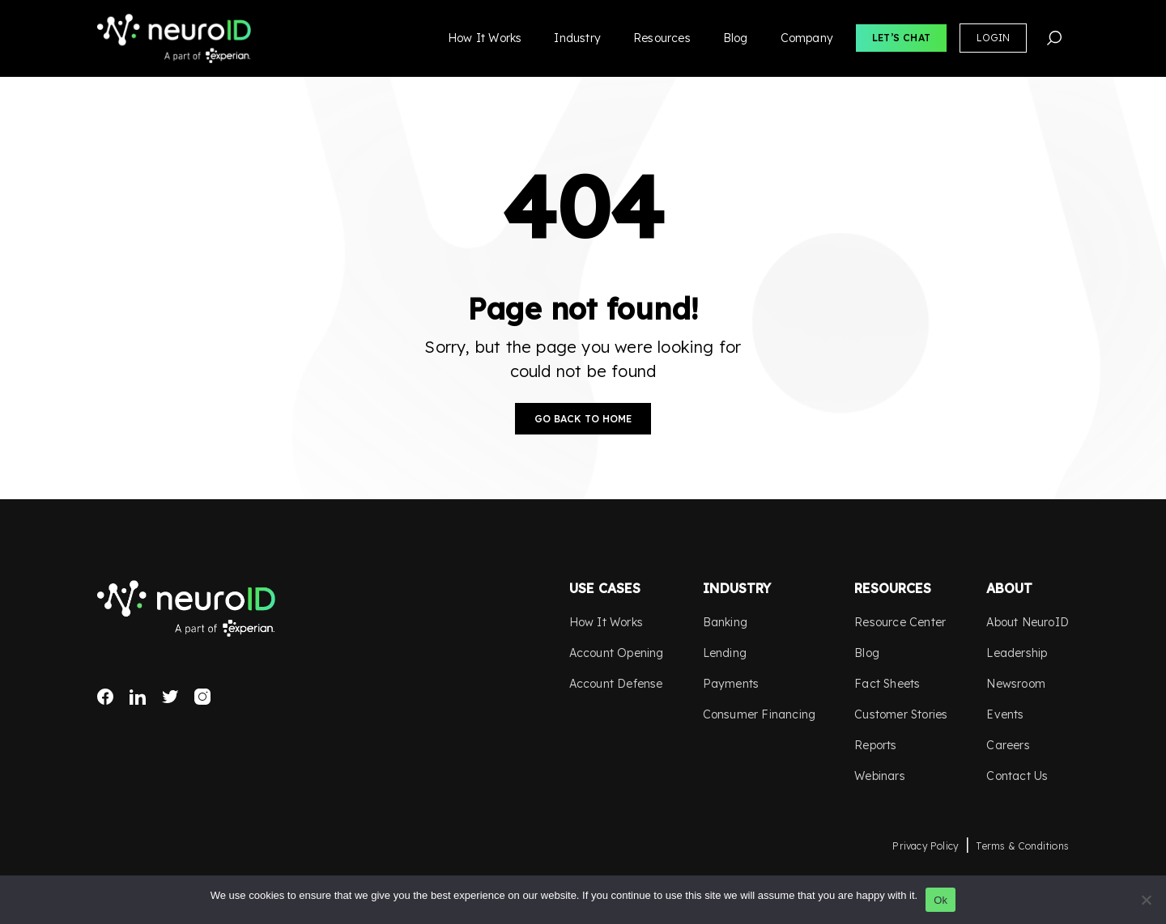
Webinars (879, 776)
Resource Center (900, 622)
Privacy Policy (925, 846)
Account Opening (616, 653)
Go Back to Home (583, 419)
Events (1004, 714)
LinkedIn (138, 697)
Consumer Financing (759, 714)
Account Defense (616, 683)
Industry (577, 38)
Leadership (1016, 653)
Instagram (202, 697)
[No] (1146, 900)
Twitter (170, 697)
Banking (725, 622)
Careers (1007, 745)
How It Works (484, 38)
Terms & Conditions (1022, 846)
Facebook (105, 697)
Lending (725, 653)
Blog (735, 38)
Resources (662, 38)
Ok (940, 900)
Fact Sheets (887, 683)
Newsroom (1015, 683)
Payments (731, 683)
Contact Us (1017, 776)
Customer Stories (900, 714)
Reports (875, 745)
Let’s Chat (901, 38)
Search (1054, 38)
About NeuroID (1027, 622)
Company (807, 38)
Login (993, 38)
